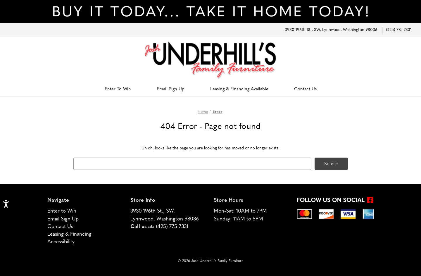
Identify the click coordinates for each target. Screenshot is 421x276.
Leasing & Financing (69, 234)
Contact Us (305, 89)
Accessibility (61, 241)
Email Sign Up (170, 89)
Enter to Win (61, 211)
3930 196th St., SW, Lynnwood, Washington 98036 (331, 30)
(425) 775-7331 (399, 30)
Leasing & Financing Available (239, 89)
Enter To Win (118, 89)
